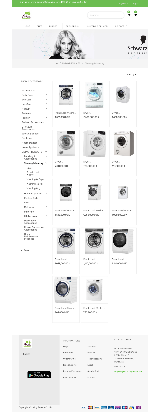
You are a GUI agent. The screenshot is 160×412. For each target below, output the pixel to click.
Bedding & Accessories (30, 157)
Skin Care (26, 99)
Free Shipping (70, 365)
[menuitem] (27, 26)
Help (65, 346)
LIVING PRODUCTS (32, 151)
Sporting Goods (30, 133)
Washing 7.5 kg (34, 183)
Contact (91, 377)
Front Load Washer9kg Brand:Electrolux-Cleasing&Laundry (64, 259)
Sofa (26, 202)
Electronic (27, 138)
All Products (28, 90)
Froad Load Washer (33, 173)
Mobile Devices (30, 142)
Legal (90, 365)
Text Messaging (95, 359)
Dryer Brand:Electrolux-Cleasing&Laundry (92, 113)
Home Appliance (30, 147)
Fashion (26, 117)
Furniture (29, 211)
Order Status (69, 359)
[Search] (120, 73)
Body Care (27, 95)
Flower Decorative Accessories (34, 228)
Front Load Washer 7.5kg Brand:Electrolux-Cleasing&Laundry (93, 308)
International (69, 377)
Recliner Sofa (31, 198)
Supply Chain (94, 371)
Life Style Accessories (28, 128)
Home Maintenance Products (31, 236)
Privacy (91, 353)
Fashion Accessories (33, 122)
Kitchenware (31, 216)
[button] (132, 74)
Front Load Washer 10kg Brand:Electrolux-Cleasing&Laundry (65, 113)
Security (91, 346)
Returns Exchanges (72, 371)
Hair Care (26, 104)
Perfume (26, 113)
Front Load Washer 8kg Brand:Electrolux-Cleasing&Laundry (65, 308)
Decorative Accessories (30, 221)
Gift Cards (68, 353)
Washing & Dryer (35, 179)
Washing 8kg (33, 188)
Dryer (29, 168)
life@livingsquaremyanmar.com (128, 371)
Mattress (29, 207)
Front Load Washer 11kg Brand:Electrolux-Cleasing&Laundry (65, 210)
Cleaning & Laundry (33, 163)
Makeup (26, 108)
